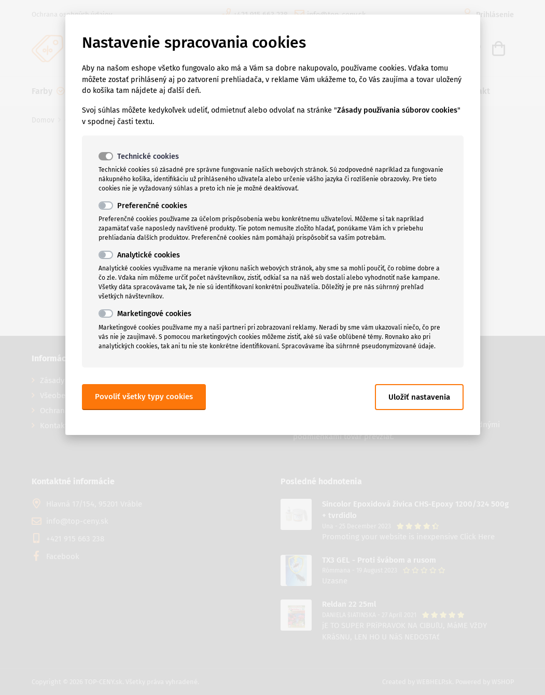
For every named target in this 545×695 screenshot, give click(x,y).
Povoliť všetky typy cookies (144, 396)
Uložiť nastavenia (419, 397)
